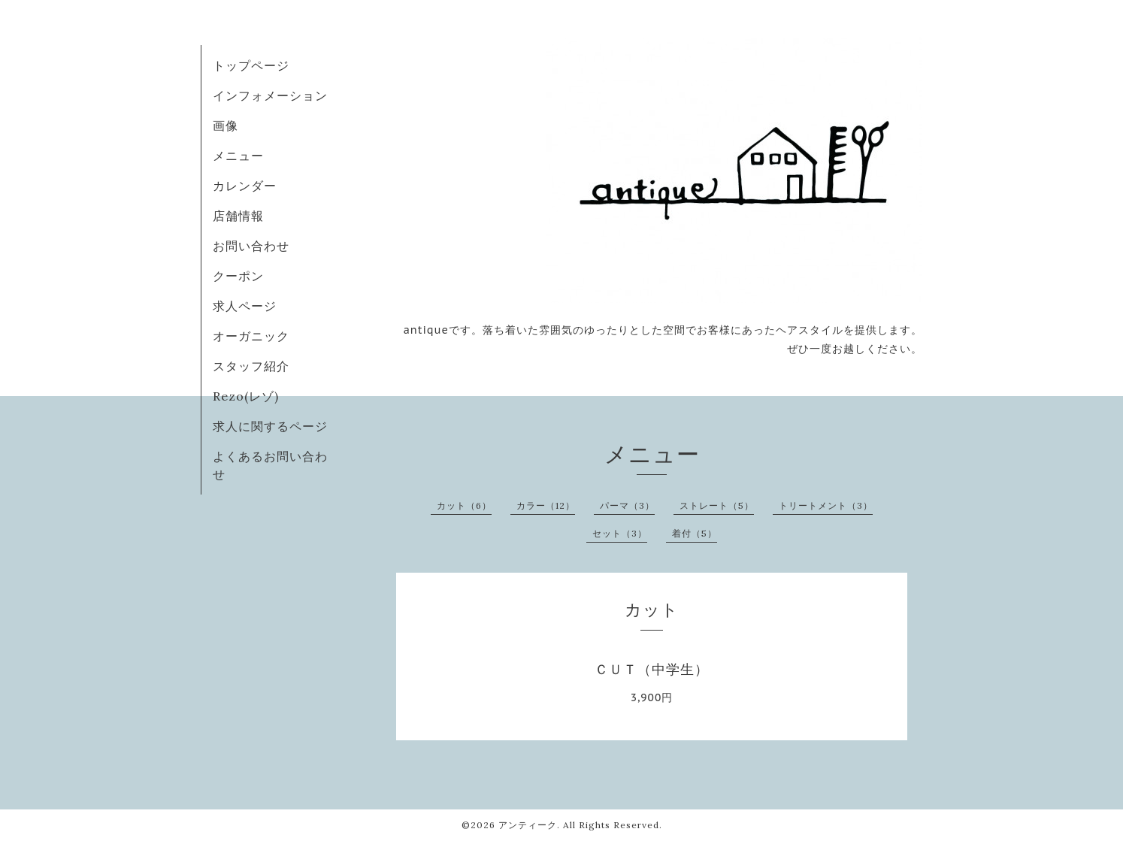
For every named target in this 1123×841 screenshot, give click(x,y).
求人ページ (245, 305)
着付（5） (694, 533)
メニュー (238, 155)
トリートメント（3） (826, 505)
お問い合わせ (251, 245)
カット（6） (464, 505)
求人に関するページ (270, 426)
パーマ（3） (627, 505)
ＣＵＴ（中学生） (652, 669)
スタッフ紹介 (251, 366)
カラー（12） (545, 505)
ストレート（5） (717, 505)
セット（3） (619, 533)
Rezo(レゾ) (246, 396)
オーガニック (251, 335)
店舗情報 (238, 215)
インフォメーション (270, 95)
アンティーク (527, 824)
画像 (225, 125)
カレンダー (245, 185)
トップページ (251, 65)
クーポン (238, 275)
